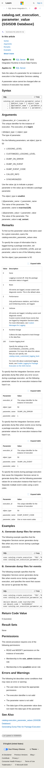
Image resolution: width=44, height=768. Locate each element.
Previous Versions (20, 755)
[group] (22, 105)
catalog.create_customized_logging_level (24, 356)
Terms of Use (30, 761)
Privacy (15, 758)
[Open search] (33, 3)
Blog (32, 755)
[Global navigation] (2, 3)
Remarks (7, 47)
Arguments (8, 44)
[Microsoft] (22, 3)
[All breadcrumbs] (4, 8)
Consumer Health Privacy (11, 761)
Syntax (6, 41)
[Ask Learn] (35, 8)
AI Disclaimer (6, 755)
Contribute (6, 758)
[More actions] (40, 8)
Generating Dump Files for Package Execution (21, 727)
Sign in (39, 3)
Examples (7, 50)
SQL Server (21, 60)
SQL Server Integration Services (18, 8)
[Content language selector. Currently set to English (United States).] (13, 744)
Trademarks (6, 765)
